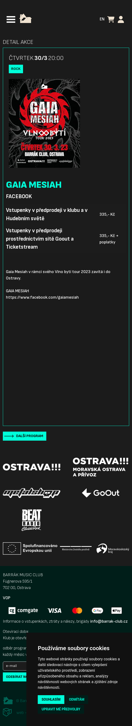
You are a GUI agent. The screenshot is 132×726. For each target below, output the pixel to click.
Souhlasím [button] (51, 699)
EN (102, 19)
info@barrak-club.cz (109, 621)
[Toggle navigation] (11, 19)
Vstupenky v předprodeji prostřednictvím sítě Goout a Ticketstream (40, 238)
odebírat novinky (22, 677)
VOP (6, 597)
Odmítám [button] (77, 699)
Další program (29, 436)
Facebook (19, 196)
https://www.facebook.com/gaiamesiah (42, 297)
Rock (16, 69)
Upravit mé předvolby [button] (61, 709)
